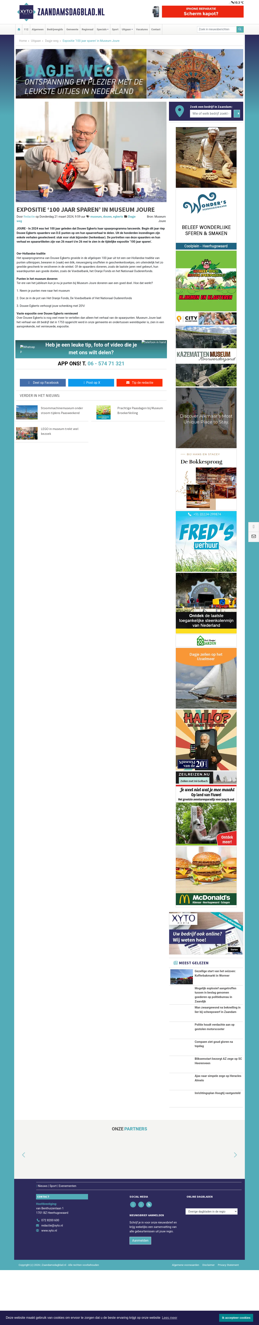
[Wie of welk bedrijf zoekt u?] (210, 113)
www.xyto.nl (49, 1285)
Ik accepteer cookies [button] (236, 1317)
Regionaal (87, 29)
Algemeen (38, 29)
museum (96, 216)
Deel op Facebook (43, 384)
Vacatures (142, 29)
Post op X (91, 384)
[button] (19, 1210)
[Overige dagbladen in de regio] (212, 1266)
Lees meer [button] (169, 1317)
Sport (115, 29)
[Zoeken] (240, 29)
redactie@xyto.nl (52, 1280)
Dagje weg (52, 41)
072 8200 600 (50, 1275)
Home (23, 41)
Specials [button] (102, 29)
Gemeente (72, 29)
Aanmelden (140, 1295)
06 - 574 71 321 (106, 364)
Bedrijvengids (55, 29)
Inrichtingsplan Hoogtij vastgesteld (217, 1148)
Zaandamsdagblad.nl (71, 12)
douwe (107, 216)
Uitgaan (36, 41)
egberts (118, 216)
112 (26, 29)
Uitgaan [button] (126, 29)
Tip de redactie (139, 384)
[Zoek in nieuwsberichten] (217, 29)
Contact (155, 29)
